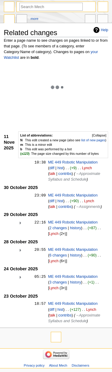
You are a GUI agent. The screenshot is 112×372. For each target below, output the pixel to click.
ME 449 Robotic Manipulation (73, 162)
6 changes (58, 255)
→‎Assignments (88, 207)
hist (60, 168)
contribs (64, 174)
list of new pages (93, 140)
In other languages (90, 19)
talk (52, 174)
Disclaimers (80, 365)
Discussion (22, 19)
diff (51, 168)
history (75, 228)
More (35, 18)
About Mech (58, 365)
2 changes (58, 228)
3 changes (58, 282)
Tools (103, 19)
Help (104, 30)
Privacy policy (34, 365)
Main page (9, 19)
